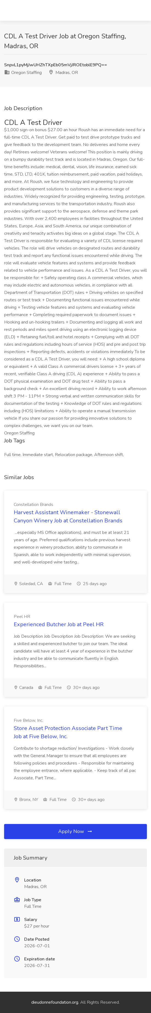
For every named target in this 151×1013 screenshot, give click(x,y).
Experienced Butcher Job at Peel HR (59, 624)
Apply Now (75, 831)
